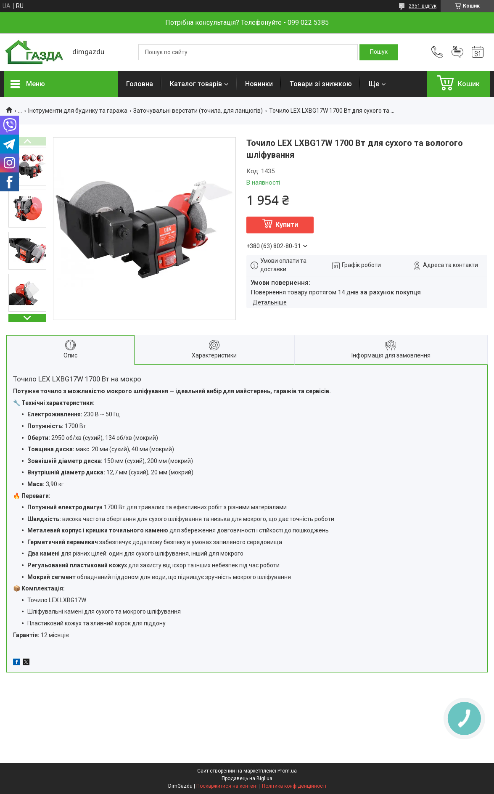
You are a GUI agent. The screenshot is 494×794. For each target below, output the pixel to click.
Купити (286, 225)
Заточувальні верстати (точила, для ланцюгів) (198, 110)
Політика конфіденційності (294, 786)
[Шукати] (378, 52)
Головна (139, 84)
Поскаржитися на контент (227, 786)
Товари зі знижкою (321, 84)
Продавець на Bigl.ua (247, 778)
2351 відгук (422, 6)
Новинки (259, 84)
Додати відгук (457, 52)
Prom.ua (287, 771)
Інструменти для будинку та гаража (77, 110)
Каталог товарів (196, 84)
